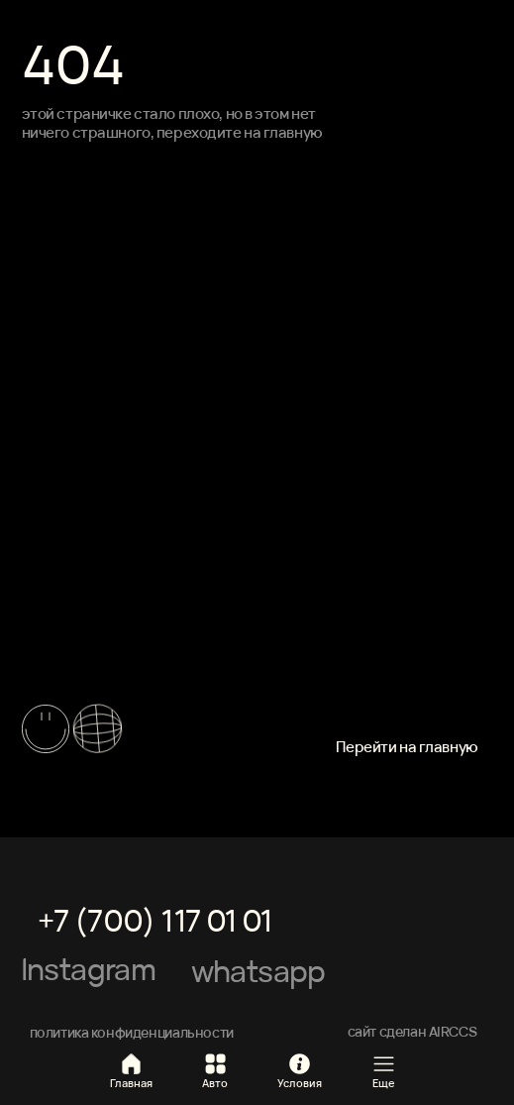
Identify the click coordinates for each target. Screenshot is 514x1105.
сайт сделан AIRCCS (412, 1031)
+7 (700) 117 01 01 (155, 920)
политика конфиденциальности (132, 1032)
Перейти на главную (406, 746)
